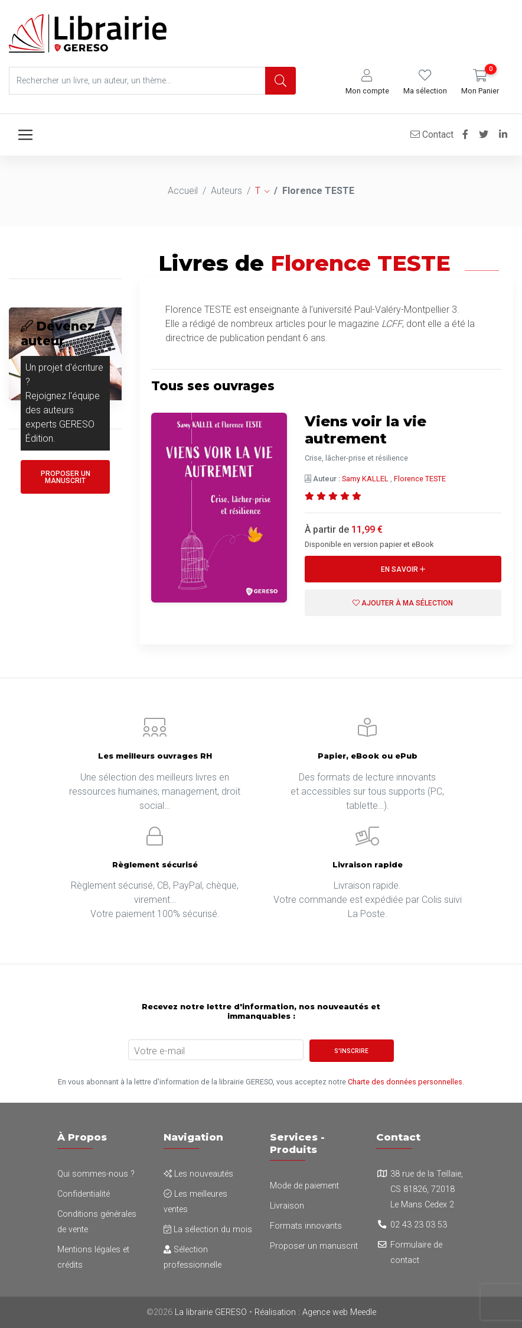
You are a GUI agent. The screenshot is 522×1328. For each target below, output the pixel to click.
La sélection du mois (208, 1230)
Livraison (287, 1206)
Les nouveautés (198, 1174)
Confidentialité (83, 1194)
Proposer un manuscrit (65, 477)
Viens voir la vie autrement (367, 430)
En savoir (403, 569)
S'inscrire (351, 1051)
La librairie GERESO (211, 1312)
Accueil (183, 190)
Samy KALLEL (365, 478)
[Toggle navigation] (25, 135)
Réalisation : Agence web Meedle (315, 1312)
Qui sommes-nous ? (96, 1174)
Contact (432, 134)
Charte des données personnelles (405, 1081)
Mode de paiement (304, 1186)
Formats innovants (306, 1226)
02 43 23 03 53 (418, 1225)
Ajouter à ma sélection (403, 603)
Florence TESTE (420, 478)
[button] (367, 82)
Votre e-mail (159, 1051)
